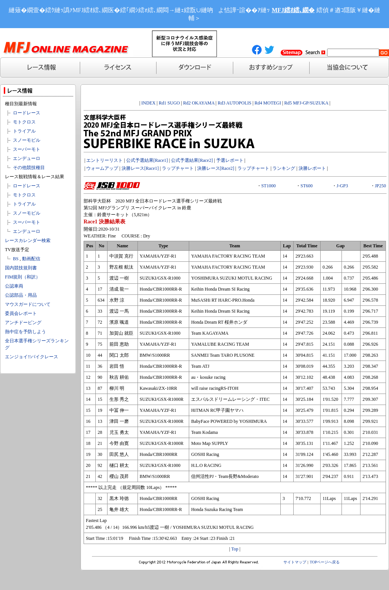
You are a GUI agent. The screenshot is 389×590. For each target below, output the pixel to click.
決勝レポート (312, 168)
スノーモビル (26, 140)
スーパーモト (26, 149)
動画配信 (31, 258)
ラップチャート (178, 168)
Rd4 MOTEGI (268, 103)
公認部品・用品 (21, 295)
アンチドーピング (23, 322)
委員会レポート (21, 313)
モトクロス (24, 122)
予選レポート (230, 160)
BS (16, 258)
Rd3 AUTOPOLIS (234, 103)
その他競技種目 (29, 167)
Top (235, 549)
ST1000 (268, 185)
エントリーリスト (104, 160)
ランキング (283, 168)
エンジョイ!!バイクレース (31, 356)
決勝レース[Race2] (215, 168)
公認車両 (14, 286)
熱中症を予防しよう (25, 331)
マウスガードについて (28, 304)
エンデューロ (26, 158)
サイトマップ (294, 562)
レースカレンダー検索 (28, 240)
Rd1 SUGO (169, 103)
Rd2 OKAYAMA (199, 103)
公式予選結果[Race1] (147, 160)
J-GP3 (342, 185)
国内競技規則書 (21, 267)
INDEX (148, 103)
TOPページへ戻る (325, 562)
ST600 (306, 185)
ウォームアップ (102, 168)
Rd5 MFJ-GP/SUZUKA (306, 103)
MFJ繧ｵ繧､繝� (293, 10)
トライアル (24, 131)
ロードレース (26, 112)
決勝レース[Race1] (140, 168)
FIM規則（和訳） (22, 277)
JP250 (380, 185)
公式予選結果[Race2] (192, 160)
